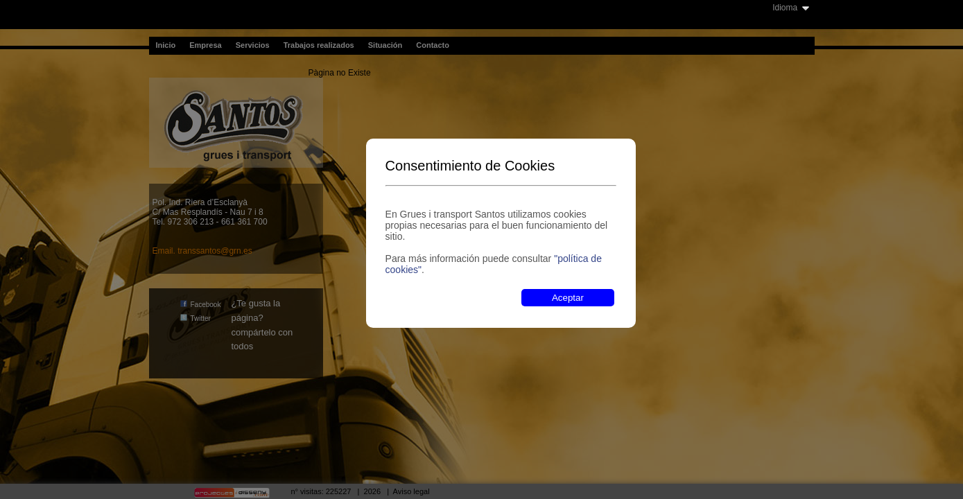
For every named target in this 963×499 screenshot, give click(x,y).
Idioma (784, 7)
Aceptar (568, 297)
